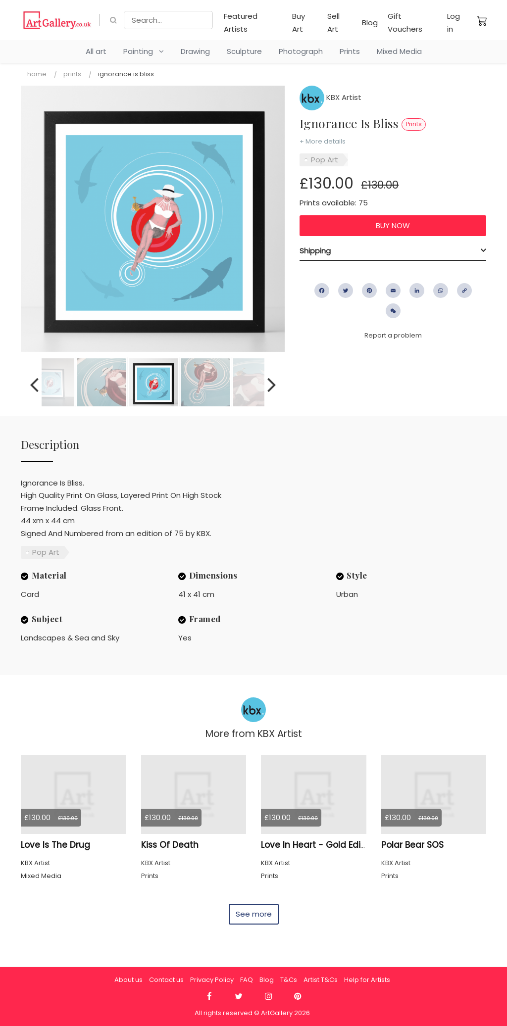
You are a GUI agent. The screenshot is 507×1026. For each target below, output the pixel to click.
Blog (370, 22)
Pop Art (324, 159)
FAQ (246, 979)
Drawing (195, 51)
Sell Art (333, 22)
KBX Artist (330, 97)
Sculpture (244, 51)
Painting (143, 51)
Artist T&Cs (321, 979)
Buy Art (298, 22)
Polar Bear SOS (412, 845)
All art (96, 51)
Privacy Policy (212, 979)
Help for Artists (367, 979)
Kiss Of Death (170, 845)
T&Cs (288, 979)
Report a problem (393, 335)
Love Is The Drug (55, 845)
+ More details (323, 141)
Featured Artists (240, 22)
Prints (350, 51)
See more (254, 914)
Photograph (301, 51)
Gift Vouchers (405, 22)
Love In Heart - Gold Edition (319, 845)
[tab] (393, 251)
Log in (453, 22)
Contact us (166, 979)
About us (128, 979)
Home (37, 74)
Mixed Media (399, 51)
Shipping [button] (315, 250)
